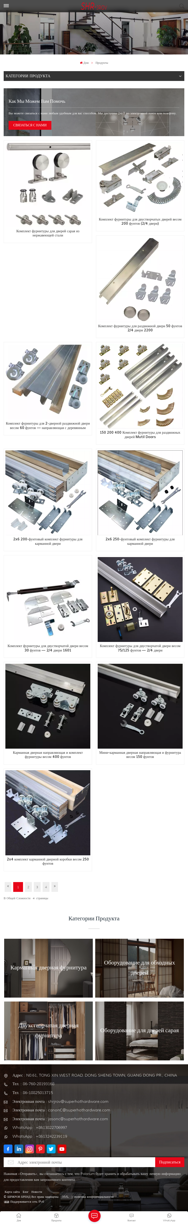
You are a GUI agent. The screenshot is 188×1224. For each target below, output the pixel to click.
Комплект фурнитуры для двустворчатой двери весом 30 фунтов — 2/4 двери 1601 (48, 648)
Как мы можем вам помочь (37, 101)
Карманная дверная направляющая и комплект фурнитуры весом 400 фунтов (48, 755)
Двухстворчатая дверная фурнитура (48, 1031)
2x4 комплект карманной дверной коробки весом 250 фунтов (48, 861)
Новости (36, 1192)
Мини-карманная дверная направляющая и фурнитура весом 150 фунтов (140, 755)
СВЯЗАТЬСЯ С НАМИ (30, 125)
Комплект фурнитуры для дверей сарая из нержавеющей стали (48, 233)
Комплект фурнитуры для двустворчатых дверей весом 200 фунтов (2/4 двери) (140, 221)
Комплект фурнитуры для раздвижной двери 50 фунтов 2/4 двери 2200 (140, 328)
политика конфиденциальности (94, 1196)
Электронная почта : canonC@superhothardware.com (61, 1110)
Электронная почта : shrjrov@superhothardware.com (60, 1101)
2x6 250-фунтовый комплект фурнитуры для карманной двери (140, 541)
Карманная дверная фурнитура (48, 968)
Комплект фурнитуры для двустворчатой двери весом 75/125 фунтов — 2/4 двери (140, 648)
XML (65, 1196)
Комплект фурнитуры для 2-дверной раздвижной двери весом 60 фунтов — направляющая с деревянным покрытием (48, 425)
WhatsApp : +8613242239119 (39, 1136)
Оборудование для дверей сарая (139, 1031)
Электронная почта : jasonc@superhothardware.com (60, 1119)
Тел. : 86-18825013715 (32, 1092)
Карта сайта (12, 1192)
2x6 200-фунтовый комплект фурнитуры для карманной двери (47, 541)
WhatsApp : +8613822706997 (39, 1127)
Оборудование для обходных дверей (139, 968)
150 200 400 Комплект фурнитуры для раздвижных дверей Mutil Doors (140, 434)
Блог (26, 1192)
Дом (84, 63)
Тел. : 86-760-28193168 (33, 1083)
